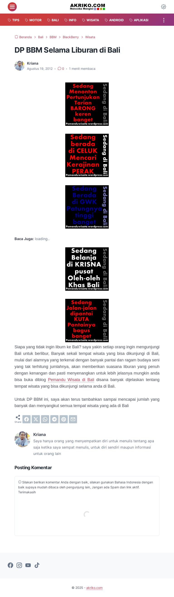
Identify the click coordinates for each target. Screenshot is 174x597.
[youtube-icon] (28, 566)
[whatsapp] (45, 419)
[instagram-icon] (19, 566)
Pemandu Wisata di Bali (71, 379)
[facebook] (26, 419)
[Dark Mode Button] (163, 6)
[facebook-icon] (10, 566)
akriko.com (94, 588)
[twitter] (36, 419)
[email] (73, 419)
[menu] (12, 6)
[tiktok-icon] (37, 566)
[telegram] (54, 419)
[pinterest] (64, 419)
